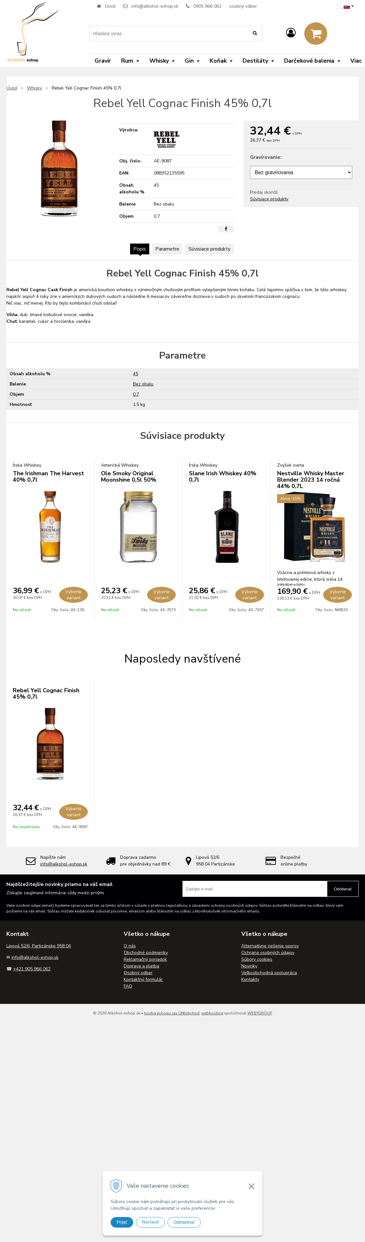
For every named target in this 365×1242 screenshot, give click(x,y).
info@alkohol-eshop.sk (154, 6)
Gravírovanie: (266, 157)
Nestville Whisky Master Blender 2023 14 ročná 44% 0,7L (310, 480)
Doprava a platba (141, 966)
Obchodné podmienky (146, 953)
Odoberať (343, 889)
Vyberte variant (73, 595)
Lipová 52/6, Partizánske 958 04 (38, 946)
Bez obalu (143, 384)
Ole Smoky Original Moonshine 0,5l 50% (128, 477)
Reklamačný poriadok (145, 959)
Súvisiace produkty (269, 199)
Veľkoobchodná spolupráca (269, 973)
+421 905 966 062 (31, 969)
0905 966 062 (207, 6)
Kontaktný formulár (143, 979)
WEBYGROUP (259, 1013)
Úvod (110, 6)
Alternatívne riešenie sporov (270, 946)
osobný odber (243, 6)
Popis (139, 248)
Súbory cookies (256, 959)
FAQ (128, 986)
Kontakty (250, 979)
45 (135, 374)
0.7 (136, 394)
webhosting (212, 1013)
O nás (130, 946)
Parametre (167, 248)
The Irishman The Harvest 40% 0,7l (48, 477)
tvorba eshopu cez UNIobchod (171, 1013)
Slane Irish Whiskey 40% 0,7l (222, 477)
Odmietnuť (184, 1222)
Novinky (249, 966)
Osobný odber (138, 973)
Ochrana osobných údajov (267, 953)
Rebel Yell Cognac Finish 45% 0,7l (46, 694)
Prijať (122, 1222)
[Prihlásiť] (291, 33)
